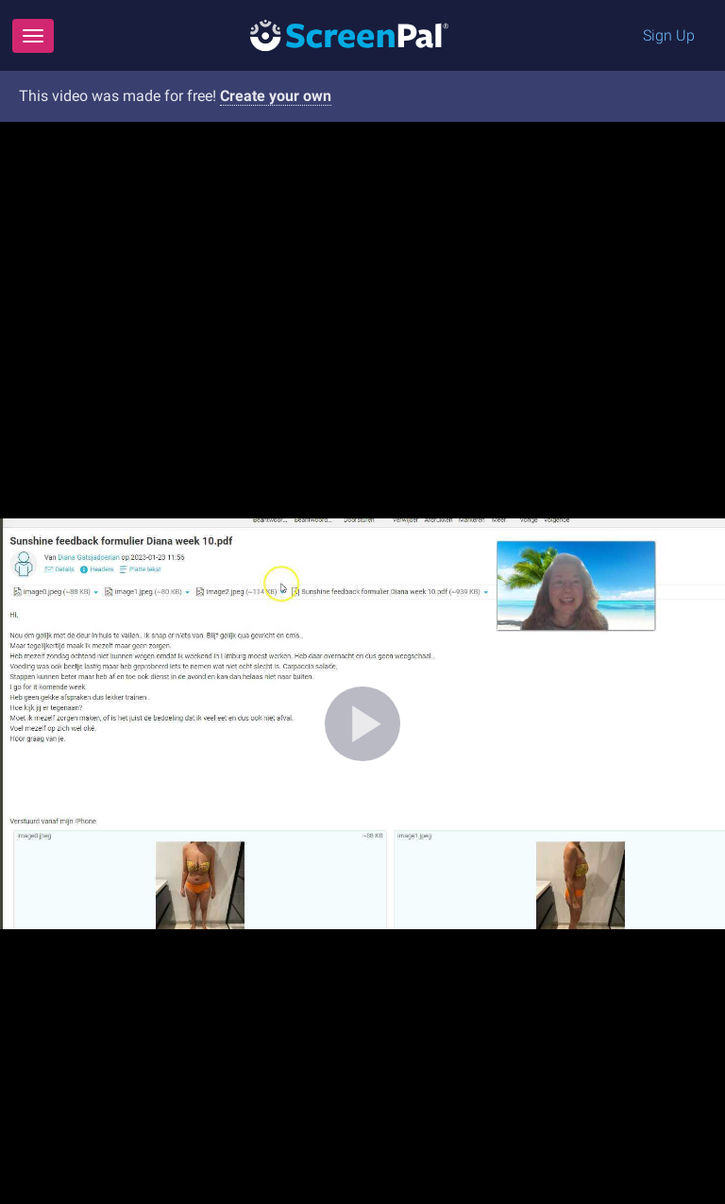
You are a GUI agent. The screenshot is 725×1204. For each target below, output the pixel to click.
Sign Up (669, 35)
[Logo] (349, 34)
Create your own (275, 96)
